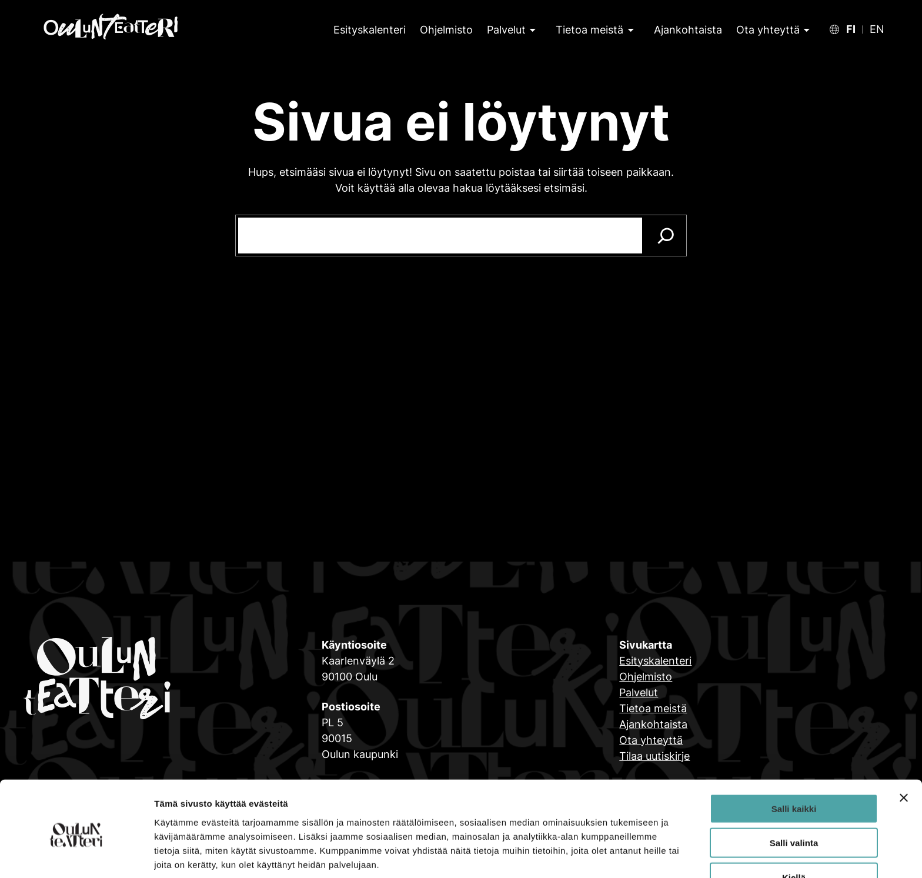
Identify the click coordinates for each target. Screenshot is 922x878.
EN (877, 29)
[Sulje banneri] (904, 750)
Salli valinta (794, 795)
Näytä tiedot (628, 855)
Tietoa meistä (589, 30)
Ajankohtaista (653, 724)
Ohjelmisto (645, 676)
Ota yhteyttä (768, 30)
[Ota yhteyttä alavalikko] (805, 29)
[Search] (666, 235)
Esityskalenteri (655, 661)
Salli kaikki (794, 761)
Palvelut (506, 30)
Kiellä (794, 829)
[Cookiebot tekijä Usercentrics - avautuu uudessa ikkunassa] (76, 855)
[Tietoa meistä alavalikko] (629, 29)
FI (851, 29)
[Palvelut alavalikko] (532, 29)
